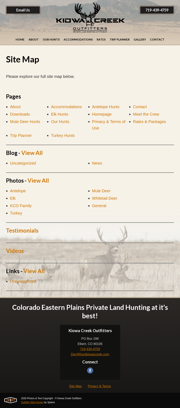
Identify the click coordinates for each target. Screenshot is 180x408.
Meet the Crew (146, 114)
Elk (13, 198)
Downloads (20, 114)
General (99, 205)
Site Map (75, 386)
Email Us (23, 10)
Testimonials (22, 230)
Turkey (16, 213)
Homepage (102, 114)
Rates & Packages (149, 121)
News (97, 163)
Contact (140, 107)
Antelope (18, 191)
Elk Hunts (59, 114)
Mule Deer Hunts (25, 121)
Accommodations (66, 107)
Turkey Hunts (63, 135)
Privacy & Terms (99, 386)
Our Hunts (60, 121)
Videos (15, 250)
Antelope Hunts (106, 107)
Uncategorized (23, 163)
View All (32, 152)
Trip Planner (21, 135)
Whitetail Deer (104, 198)
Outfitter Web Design (32, 402)
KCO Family (21, 205)
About (15, 107)
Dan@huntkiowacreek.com (90, 354)
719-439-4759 (156, 10)
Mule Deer (101, 191)
